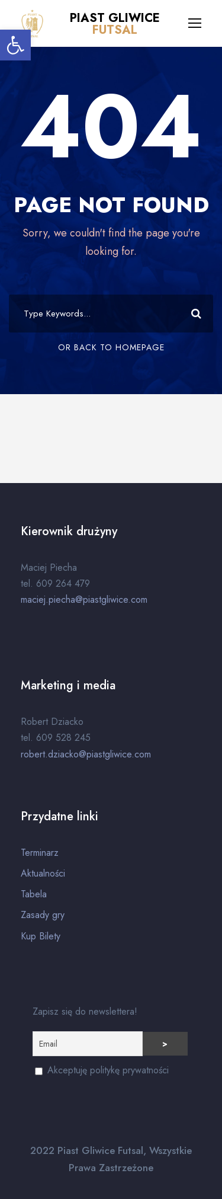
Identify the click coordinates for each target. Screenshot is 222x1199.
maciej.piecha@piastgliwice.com (84, 599)
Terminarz (40, 852)
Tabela (34, 894)
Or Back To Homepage (111, 347)
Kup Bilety (40, 936)
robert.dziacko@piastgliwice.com (86, 754)
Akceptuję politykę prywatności (102, 1070)
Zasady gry (43, 915)
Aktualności (43, 873)
